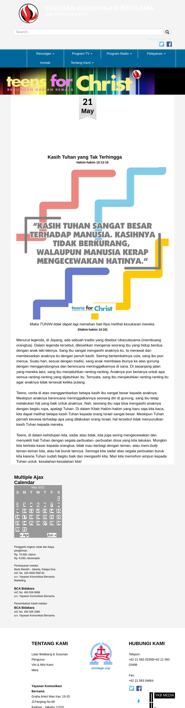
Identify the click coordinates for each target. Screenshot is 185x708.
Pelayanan (156, 53)
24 (24, 523)
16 (17, 517)
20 (45, 517)
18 (31, 517)
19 (38, 517)
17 (24, 517)
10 (24, 511)
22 (59, 517)
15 (59, 511)
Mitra (35, 670)
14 (52, 511)
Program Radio (119, 53)
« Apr (24, 535)
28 (52, 523)
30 (17, 529)
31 (24, 529)
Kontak (45, 62)
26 (38, 523)
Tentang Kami (82, 62)
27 (45, 523)
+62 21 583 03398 (141, 659)
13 (45, 511)
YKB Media (164, 695)
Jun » (51, 535)
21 (52, 517)
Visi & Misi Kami (42, 664)
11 (31, 511)
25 (31, 523)
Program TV (82, 53)
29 (59, 523)
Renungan (45, 53)
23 (17, 523)
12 (38, 511)
